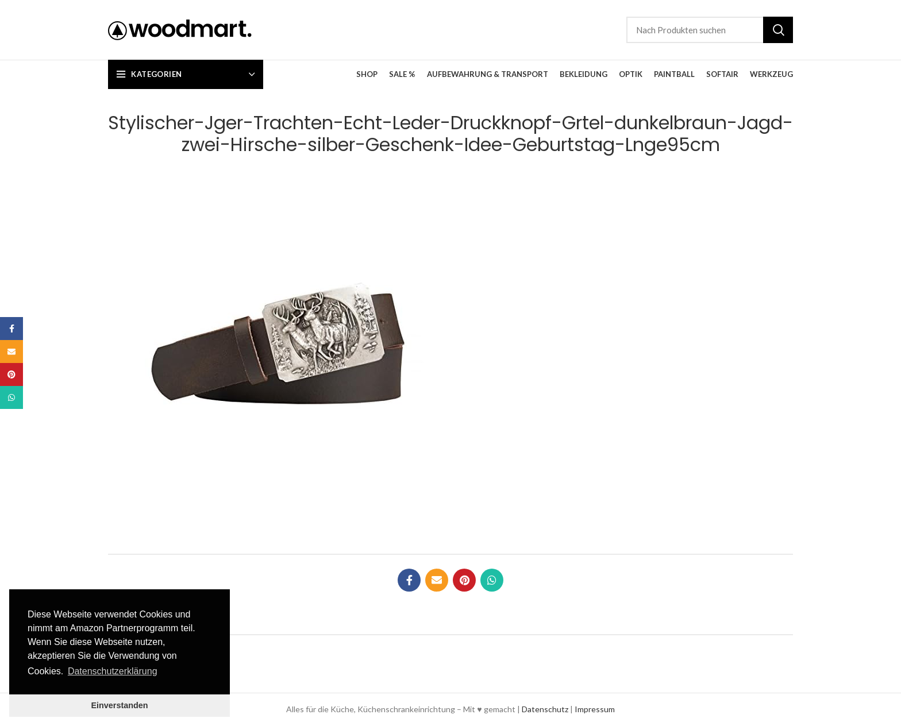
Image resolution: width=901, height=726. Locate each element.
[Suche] (709, 30)
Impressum (595, 709)
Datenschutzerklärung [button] (112, 671)
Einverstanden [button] (119, 705)
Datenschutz (545, 709)
